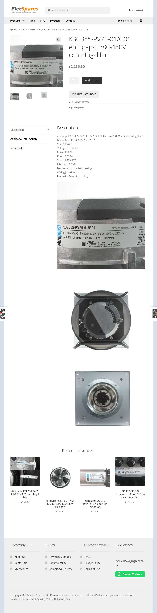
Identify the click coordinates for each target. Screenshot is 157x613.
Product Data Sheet (84, 94)
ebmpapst (79, 107)
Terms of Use (92, 569)
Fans (32, 20)
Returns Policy (58, 563)
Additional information (23, 139)
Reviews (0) (16, 148)
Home (17, 29)
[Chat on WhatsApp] (130, 574)
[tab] (30, 130)
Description (17, 130)
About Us (20, 556)
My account (137, 10)
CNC (42, 20)
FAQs (87, 556)
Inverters (55, 20)
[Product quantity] (74, 80)
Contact (70, 20)
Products (15, 20)
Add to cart (91, 80)
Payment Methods (60, 556)
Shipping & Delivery (61, 569)
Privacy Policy (92, 563)
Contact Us (21, 563)
